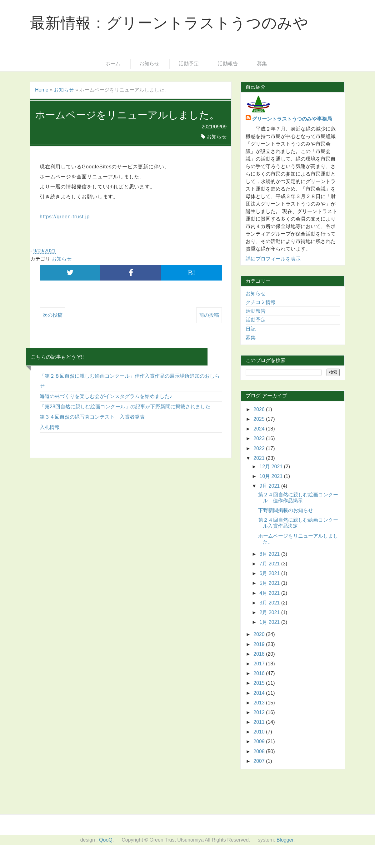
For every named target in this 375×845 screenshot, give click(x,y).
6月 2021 (270, 573)
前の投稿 (209, 315)
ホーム (112, 63)
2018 (259, 654)
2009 (259, 741)
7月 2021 (270, 563)
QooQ (105, 840)
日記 (251, 328)
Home (41, 89)
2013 (259, 702)
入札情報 (50, 427)
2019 (259, 644)
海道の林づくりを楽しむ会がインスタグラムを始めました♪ (106, 396)
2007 (259, 761)
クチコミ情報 (261, 302)
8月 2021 (270, 554)
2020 (259, 634)
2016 (259, 673)
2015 (259, 683)
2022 (259, 448)
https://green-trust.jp (65, 216)
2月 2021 (270, 612)
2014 (259, 693)
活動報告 (228, 63)
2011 (259, 722)
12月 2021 (271, 466)
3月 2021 (270, 602)
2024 (259, 428)
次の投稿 (52, 315)
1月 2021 (270, 622)
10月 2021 (271, 476)
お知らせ (149, 63)
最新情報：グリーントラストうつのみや (169, 23)
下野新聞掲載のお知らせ (285, 510)
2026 (259, 409)
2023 (259, 438)
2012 (259, 712)
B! (191, 273)
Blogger (285, 840)
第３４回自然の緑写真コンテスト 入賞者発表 (92, 417)
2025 (259, 419)
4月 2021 (270, 593)
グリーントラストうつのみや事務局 (292, 119)
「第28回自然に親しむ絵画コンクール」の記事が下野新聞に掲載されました (125, 406)
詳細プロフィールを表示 (273, 258)
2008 (259, 751)
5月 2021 (270, 583)
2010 (259, 731)
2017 (259, 663)
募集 (262, 63)
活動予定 (189, 63)
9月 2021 (270, 486)
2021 (259, 458)
